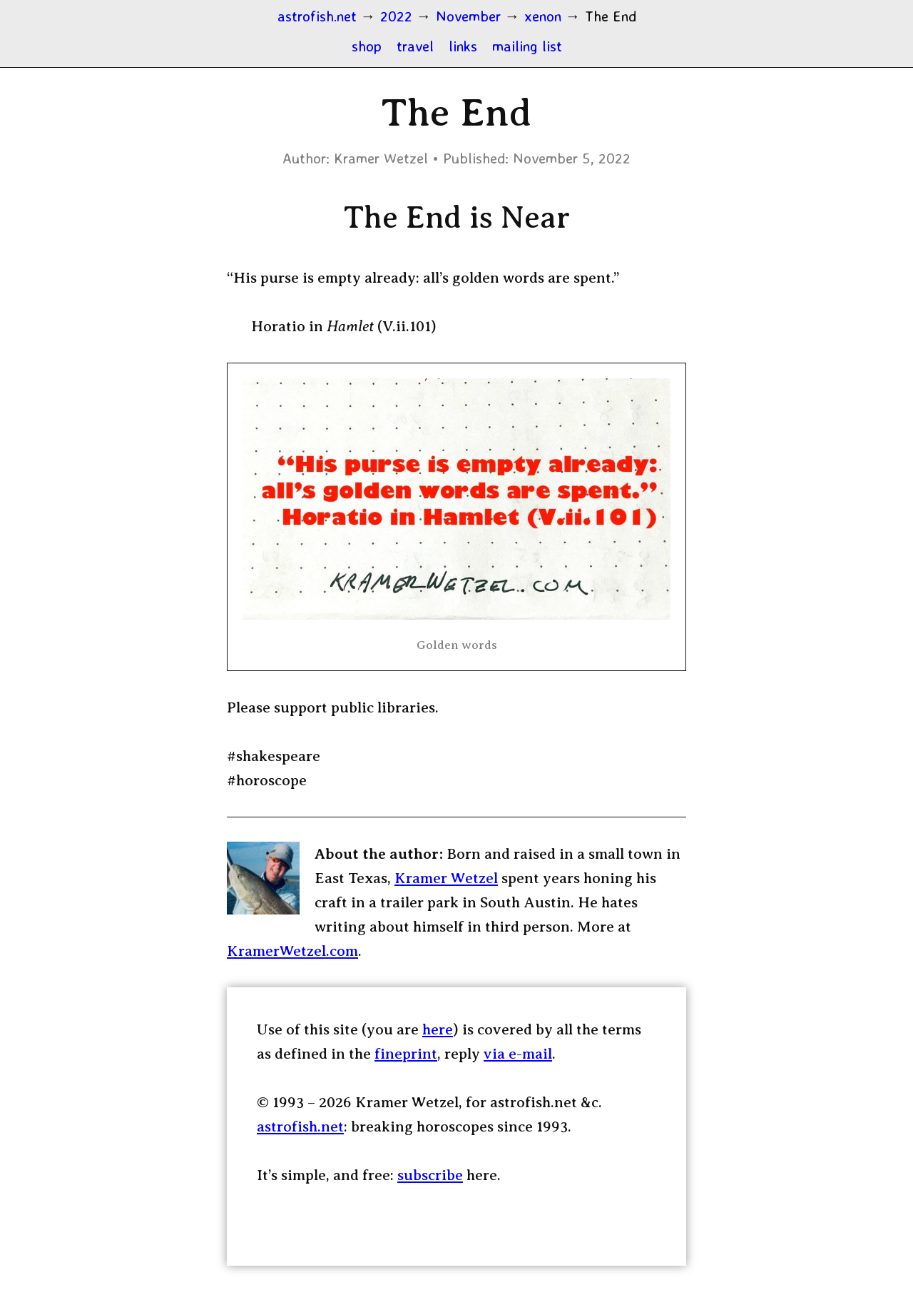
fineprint (405, 1053)
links (463, 45)
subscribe (430, 1175)
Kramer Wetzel (446, 878)
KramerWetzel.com (292, 950)
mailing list (527, 45)
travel (415, 45)
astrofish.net (300, 1126)
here (437, 1029)
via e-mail (518, 1053)
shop (367, 45)
